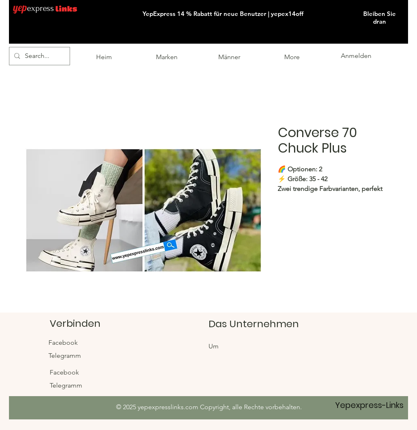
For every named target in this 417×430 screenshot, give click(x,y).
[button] (407, 0)
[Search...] (39, 56)
